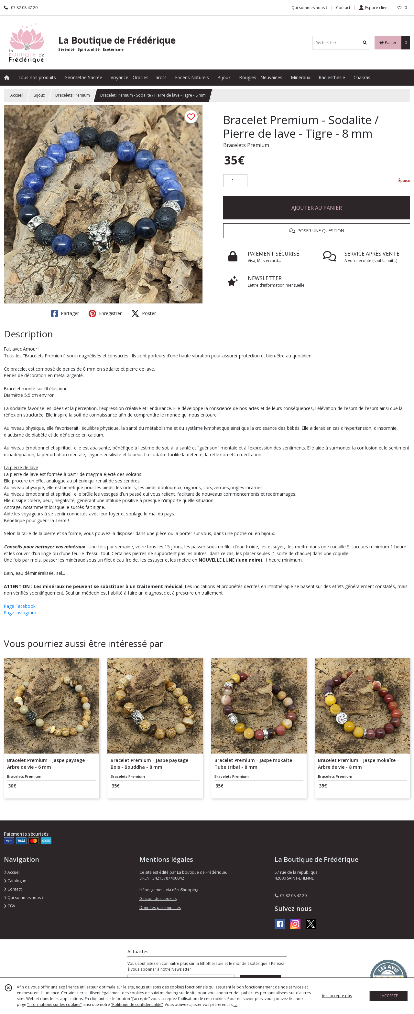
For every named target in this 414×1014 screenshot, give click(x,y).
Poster (143, 313)
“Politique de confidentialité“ (137, 1004)
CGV (9, 906)
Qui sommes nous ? (23, 897)
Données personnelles (160, 907)
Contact (343, 7)
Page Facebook (20, 606)
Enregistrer (105, 313)
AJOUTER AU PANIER (316, 207)
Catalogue (15, 880)
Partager (65, 313)
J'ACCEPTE (389, 995)
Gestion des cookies (158, 898)
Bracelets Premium (72, 95)
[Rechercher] (365, 43)
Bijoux (39, 95)
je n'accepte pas (337, 995)
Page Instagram (20, 612)
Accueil (16, 95)
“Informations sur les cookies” (54, 1004)
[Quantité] (235, 180)
